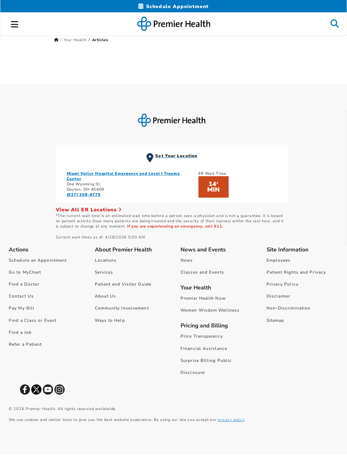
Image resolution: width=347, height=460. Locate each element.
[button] (15, 23)
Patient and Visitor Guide (123, 284)
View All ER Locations (89, 209)
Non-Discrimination (289, 308)
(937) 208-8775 (84, 194)
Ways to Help (110, 320)
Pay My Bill (21, 308)
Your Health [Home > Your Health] (75, 40)
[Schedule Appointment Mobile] (173, 6)
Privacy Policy (283, 284)
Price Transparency (202, 336)
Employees (279, 260)
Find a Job (20, 332)
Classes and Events (202, 272)
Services (104, 272)
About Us (105, 296)
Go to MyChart (25, 272)
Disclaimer (278, 296)
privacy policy (231, 419)
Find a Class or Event (33, 320)
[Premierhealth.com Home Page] (56, 40)
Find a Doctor (24, 284)
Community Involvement (122, 308)
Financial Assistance (204, 348)
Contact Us (21, 296)
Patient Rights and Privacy (296, 272)
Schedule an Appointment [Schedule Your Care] (38, 260)
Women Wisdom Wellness (210, 310)
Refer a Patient (25, 344)
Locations (106, 260)
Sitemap (275, 320)
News (187, 260)
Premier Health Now (203, 298)
